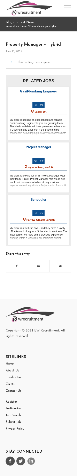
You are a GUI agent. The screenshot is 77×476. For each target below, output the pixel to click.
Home (10, 364)
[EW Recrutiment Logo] (32, 8)
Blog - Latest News (20, 22)
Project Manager (38, 147)
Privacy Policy (15, 428)
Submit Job (13, 422)
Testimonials (14, 408)
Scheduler (38, 199)
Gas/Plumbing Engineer (38, 91)
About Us (12, 370)
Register (11, 401)
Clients (10, 384)
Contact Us (13, 391)
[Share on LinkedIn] (38, 266)
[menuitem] (65, 8)
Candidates (13, 377)
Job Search (13, 415)
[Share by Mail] (60, 266)
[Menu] (65, 8)
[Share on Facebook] (17, 266)
